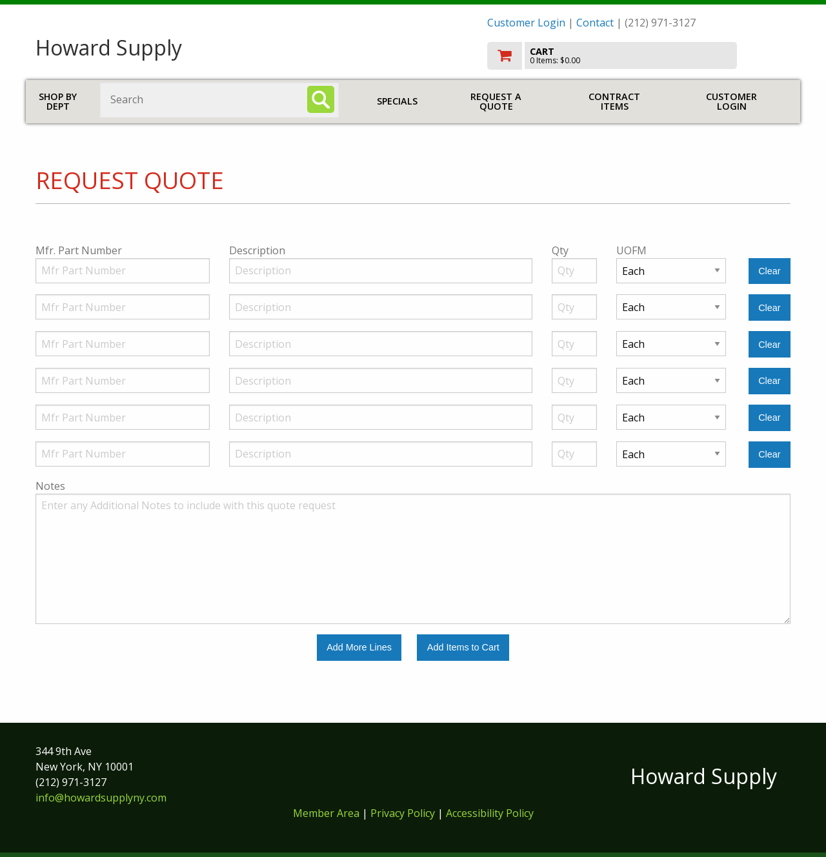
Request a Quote (495, 101)
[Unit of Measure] (671, 270)
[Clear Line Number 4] (770, 381)
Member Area (326, 813)
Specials (397, 101)
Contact (595, 22)
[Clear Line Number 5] (770, 418)
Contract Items (614, 101)
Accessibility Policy (490, 813)
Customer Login (526, 22)
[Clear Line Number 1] (770, 271)
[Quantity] (574, 270)
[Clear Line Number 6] (770, 454)
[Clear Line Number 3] (770, 344)
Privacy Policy (404, 813)
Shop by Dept (58, 101)
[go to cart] (639, 56)
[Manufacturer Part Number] (122, 270)
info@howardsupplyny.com (100, 798)
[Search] (320, 99)
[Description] (380, 270)
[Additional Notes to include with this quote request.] (413, 559)
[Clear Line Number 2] (770, 307)
